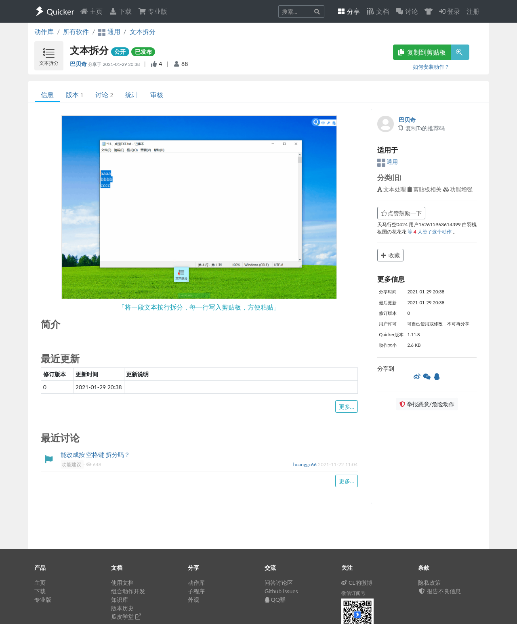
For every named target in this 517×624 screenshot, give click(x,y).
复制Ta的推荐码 (421, 128)
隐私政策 (429, 582)
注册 (473, 11)
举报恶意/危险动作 (426, 404)
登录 (449, 11)
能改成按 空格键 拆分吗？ (95, 454)
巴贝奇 (79, 63)
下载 (120, 11)
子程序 (196, 591)
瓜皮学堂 (126, 616)
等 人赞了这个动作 (430, 232)
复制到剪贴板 (422, 52)
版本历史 (122, 608)
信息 (47, 94)
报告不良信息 (439, 591)
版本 (74, 94)
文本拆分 (143, 31)
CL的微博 (356, 582)
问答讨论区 (279, 582)
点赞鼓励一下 (401, 213)
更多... (346, 406)
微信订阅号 (353, 593)
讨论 (104, 94)
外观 (193, 599)
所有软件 (76, 31)
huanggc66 (305, 464)
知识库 (119, 599)
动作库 (44, 31)
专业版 (152, 11)
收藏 (390, 255)
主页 (91, 11)
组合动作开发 (128, 591)
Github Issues (281, 591)
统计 (131, 94)
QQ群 (275, 599)
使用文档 (122, 582)
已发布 (143, 51)
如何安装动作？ (431, 67)
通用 (387, 161)
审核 (156, 94)
